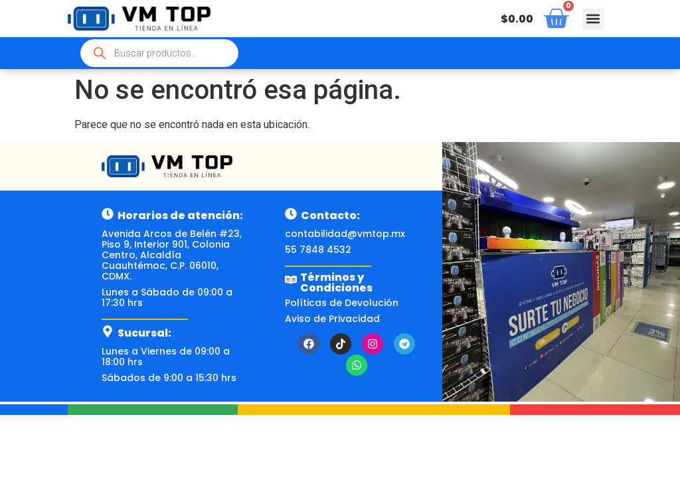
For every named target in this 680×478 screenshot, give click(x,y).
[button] (593, 19)
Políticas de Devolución (341, 302)
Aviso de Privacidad (332, 318)
